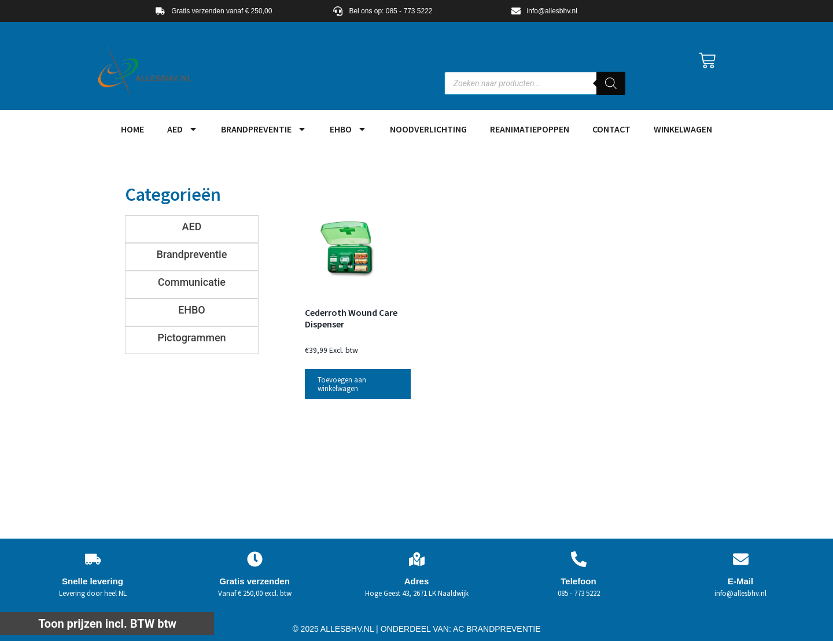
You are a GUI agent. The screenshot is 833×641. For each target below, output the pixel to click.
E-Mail (740, 581)
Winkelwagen (683, 129)
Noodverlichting (428, 129)
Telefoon (578, 581)
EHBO (348, 129)
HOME (132, 129)
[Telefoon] (579, 559)
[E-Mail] (741, 559)
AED (182, 129)
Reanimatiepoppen (529, 129)
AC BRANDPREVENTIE (497, 628)
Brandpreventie (264, 129)
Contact (611, 129)
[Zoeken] (610, 83)
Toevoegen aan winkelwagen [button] (342, 384)
